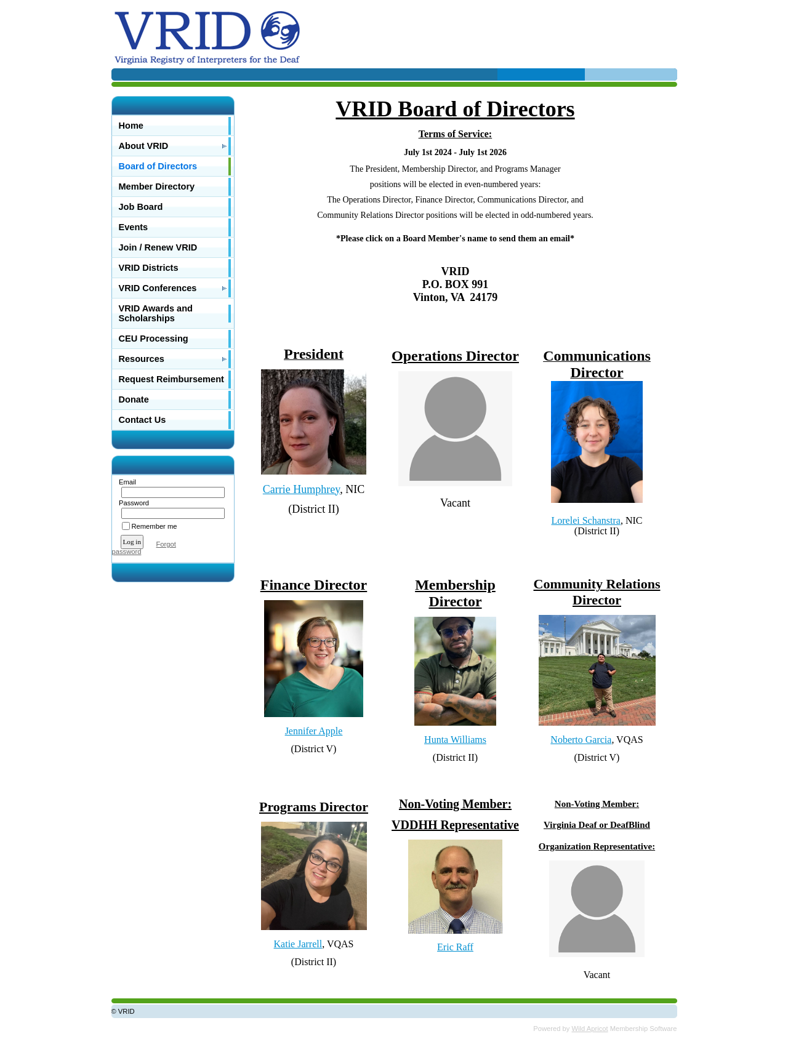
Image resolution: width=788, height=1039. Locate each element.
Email (125, 482)
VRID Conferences (158, 288)
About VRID (144, 146)
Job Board (141, 207)
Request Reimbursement (171, 379)
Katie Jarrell (298, 944)
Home (131, 125)
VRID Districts (149, 268)
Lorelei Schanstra (586, 520)
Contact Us (142, 420)
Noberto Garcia (580, 739)
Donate (134, 399)
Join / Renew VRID (158, 247)
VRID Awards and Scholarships (156, 313)
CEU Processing (153, 338)
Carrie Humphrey (301, 489)
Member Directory (157, 186)
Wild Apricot (590, 1028)
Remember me (154, 526)
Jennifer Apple (314, 731)
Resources (141, 359)
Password (132, 503)
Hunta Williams (455, 739)
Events (133, 227)
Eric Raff (455, 947)
